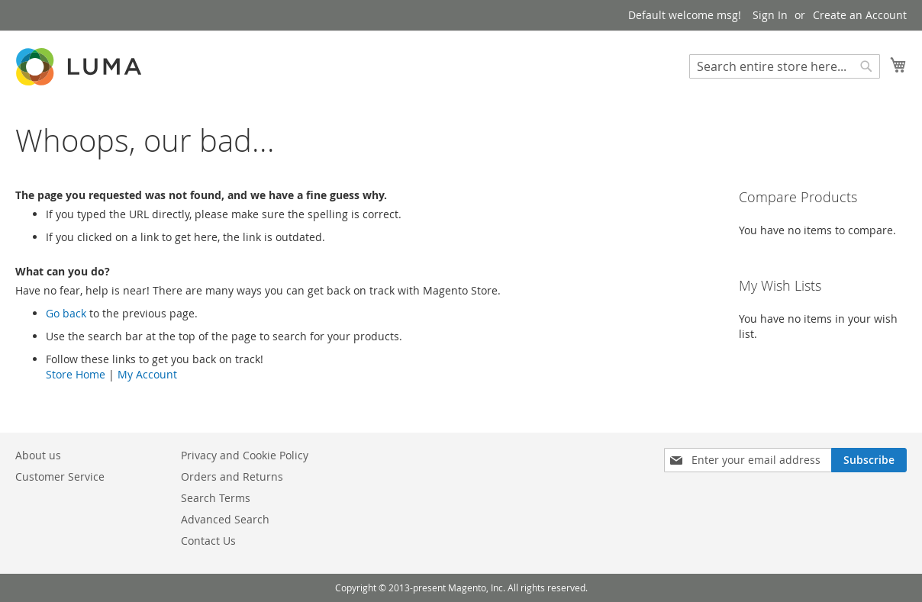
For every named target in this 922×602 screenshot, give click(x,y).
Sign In (770, 15)
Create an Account (860, 15)
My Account (147, 374)
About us (38, 455)
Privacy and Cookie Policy (244, 455)
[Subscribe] (869, 460)
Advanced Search (225, 519)
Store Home (75, 374)
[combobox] (784, 66)
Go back (66, 313)
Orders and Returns (232, 476)
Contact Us (208, 540)
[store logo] (80, 66)
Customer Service (60, 476)
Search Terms (215, 498)
